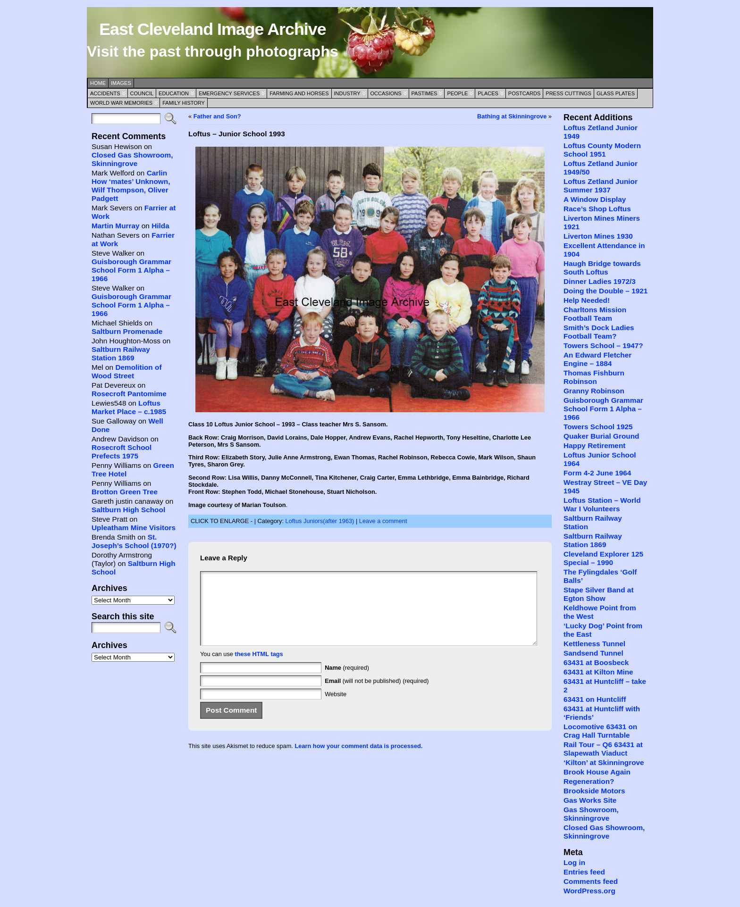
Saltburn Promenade (127, 331)
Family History (183, 103)
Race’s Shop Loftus (597, 209)
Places (488, 93)
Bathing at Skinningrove (512, 116)
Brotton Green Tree (125, 492)
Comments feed (590, 881)
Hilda (160, 226)
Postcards (524, 93)
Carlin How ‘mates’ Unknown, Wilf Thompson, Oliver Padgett (131, 185)
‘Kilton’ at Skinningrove (603, 762)
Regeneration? (588, 781)
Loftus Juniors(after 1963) (320, 520)
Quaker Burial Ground (601, 436)
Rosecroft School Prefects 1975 (121, 451)
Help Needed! (586, 300)
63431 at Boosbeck (596, 662)
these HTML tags (259, 668)
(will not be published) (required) (377, 695)
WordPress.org (589, 891)
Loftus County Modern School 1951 (602, 149)
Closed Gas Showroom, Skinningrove (132, 159)
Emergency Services (229, 93)
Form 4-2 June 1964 (597, 473)
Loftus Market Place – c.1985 (129, 407)
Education (174, 93)
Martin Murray (116, 226)
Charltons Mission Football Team (594, 314)
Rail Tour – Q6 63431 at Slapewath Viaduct (603, 749)
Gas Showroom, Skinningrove (591, 814)
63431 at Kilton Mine (598, 672)
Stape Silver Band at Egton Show (598, 594)
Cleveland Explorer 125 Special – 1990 (603, 558)
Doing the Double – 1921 (605, 291)
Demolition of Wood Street (127, 371)
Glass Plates (616, 93)
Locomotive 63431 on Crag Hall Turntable (600, 731)
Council (142, 93)
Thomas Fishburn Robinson (593, 377)
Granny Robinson (593, 391)
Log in (574, 862)
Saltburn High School (128, 510)
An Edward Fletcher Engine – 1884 (597, 359)
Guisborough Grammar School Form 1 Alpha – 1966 (131, 270)
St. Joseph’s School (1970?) (134, 541)
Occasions (386, 93)
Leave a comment (383, 520)
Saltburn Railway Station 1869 (121, 353)
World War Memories (121, 103)
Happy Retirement (594, 445)
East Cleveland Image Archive (212, 29)
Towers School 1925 (598, 427)
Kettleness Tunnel (594, 644)
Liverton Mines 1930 (598, 236)
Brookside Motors (594, 791)
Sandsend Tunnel (593, 653)
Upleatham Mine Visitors (134, 528)
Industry (347, 93)
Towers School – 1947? (603, 345)
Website (335, 708)
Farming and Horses (298, 93)
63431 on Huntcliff (594, 699)
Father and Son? (217, 116)
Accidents (105, 93)
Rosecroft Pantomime (129, 394)
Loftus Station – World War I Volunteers (602, 504)
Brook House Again (597, 772)
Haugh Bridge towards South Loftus (602, 267)
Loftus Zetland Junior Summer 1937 (600, 185)
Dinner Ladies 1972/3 (599, 281)
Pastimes (424, 93)
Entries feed (584, 872)
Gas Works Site (589, 800)
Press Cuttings (568, 93)
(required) (347, 681)
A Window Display (594, 199)
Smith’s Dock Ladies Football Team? (598, 332)
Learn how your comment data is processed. (358, 760)
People (457, 93)
